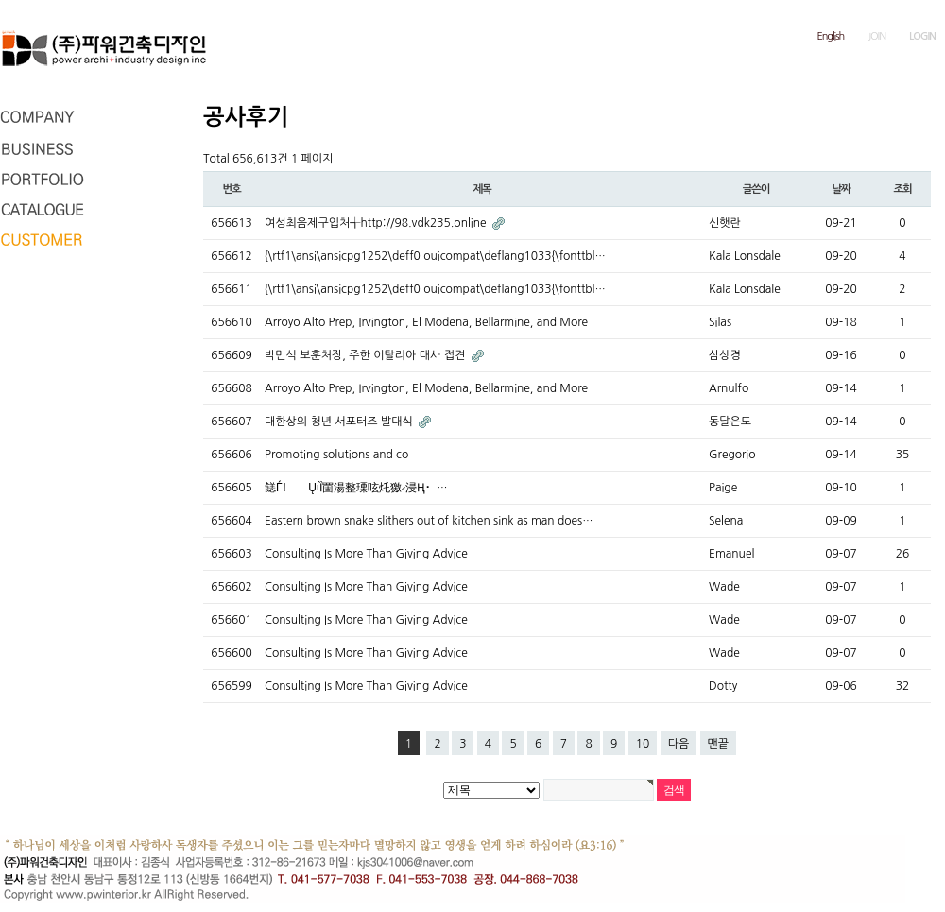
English (831, 36)
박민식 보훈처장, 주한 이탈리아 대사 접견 (367, 355)
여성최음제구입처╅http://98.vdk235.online (377, 223)
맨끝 (719, 743)
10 (643, 743)
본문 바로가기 (0, 0)
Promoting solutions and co (336, 454)
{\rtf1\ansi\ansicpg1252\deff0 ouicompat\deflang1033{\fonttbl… (435, 256)
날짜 (841, 189)
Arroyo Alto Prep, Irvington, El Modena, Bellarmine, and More (426, 322)
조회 (902, 189)
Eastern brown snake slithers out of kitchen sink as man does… (429, 520)
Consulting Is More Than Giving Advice (366, 553)
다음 (679, 743)
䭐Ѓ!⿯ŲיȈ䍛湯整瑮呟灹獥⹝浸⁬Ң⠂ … (356, 487)
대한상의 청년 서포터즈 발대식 (340, 421)
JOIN (876, 36)
